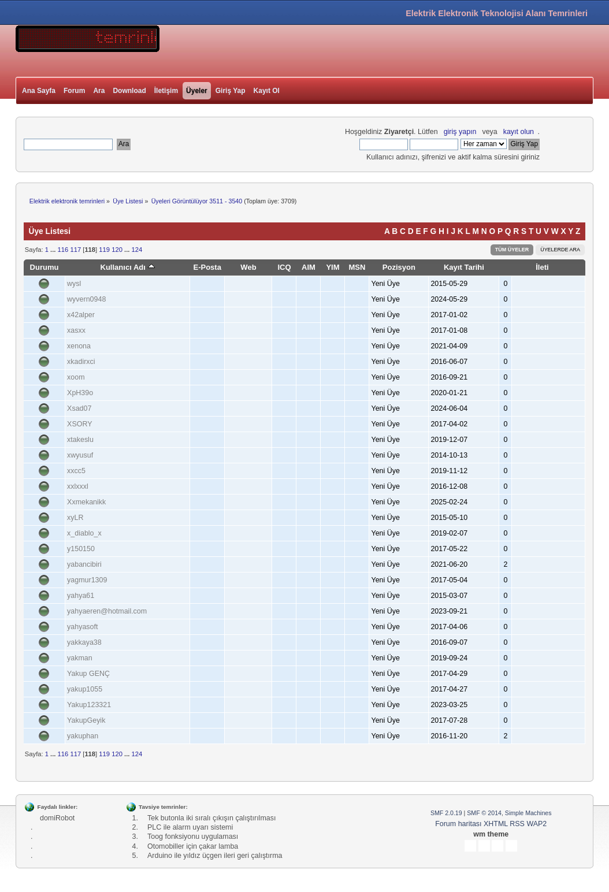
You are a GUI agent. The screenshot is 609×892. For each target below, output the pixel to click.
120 (117, 249)
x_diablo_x (84, 533)
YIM (332, 267)
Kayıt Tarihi (464, 267)
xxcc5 (76, 471)
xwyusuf (80, 455)
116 (63, 249)
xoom (76, 377)
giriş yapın (460, 132)
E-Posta (207, 267)
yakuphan (82, 736)
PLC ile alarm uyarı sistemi (190, 827)
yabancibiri (84, 564)
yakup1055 (84, 689)
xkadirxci (81, 362)
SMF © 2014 (484, 812)
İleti (542, 267)
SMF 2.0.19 (446, 812)
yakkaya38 (84, 642)
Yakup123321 (89, 705)
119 (104, 249)
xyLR (75, 518)
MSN (356, 267)
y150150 (81, 549)
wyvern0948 (86, 299)
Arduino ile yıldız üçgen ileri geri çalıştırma (215, 856)
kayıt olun (518, 132)
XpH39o (80, 393)
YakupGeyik (86, 720)
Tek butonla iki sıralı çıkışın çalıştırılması (211, 818)
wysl (74, 284)
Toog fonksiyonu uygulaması (192, 836)
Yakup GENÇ (88, 674)
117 (75, 249)
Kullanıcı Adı (127, 267)
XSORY (79, 424)
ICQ (284, 267)
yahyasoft (82, 627)
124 (136, 249)
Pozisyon (399, 267)
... (53, 249)
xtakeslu (80, 440)
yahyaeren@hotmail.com (107, 611)
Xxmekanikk (86, 502)
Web (248, 267)
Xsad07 (79, 408)
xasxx (76, 330)
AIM (308, 267)
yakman (79, 658)
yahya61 (80, 596)
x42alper (81, 315)
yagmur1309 (87, 580)
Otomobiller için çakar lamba (192, 846)
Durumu (44, 267)
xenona (79, 346)
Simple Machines (528, 812)
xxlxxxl (77, 486)
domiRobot (57, 818)
